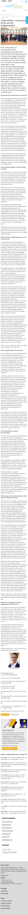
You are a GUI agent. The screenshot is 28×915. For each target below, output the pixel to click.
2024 (10, 14)
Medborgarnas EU (7, 840)
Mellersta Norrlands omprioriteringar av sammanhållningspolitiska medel (14, 770)
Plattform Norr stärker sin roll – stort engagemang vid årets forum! (13, 795)
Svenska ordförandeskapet (9, 852)
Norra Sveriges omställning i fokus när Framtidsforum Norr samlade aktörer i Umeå (14, 758)
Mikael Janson (14, 745)
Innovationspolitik (7, 831)
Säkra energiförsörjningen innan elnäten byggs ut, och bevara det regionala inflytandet (12, 788)
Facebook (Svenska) (6, 903)
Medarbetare (4, 891)
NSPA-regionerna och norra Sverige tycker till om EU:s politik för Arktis (13, 783)
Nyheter (5, 14)
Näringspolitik (6, 834)
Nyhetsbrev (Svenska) (6, 901)
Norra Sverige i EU (14, 714)
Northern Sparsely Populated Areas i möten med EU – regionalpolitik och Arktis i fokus (13, 812)
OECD (4, 849)
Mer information (9, 748)
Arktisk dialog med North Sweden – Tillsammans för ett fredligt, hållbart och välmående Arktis (14, 801)
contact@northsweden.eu (7, 882)
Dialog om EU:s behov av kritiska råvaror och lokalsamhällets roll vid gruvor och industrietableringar (13, 776)
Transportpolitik (7, 828)
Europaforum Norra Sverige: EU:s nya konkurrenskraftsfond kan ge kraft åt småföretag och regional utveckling (14, 764)
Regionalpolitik (6, 825)
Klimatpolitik (5, 837)
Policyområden (4, 893)
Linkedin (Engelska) (6, 908)
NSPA (9, 849)
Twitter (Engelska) (5, 906)
